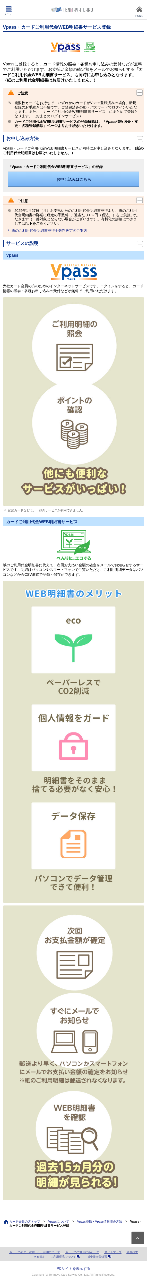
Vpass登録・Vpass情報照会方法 (99, 1221)
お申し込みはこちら (73, 179)
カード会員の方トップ (24, 1221)
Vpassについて (58, 1221)
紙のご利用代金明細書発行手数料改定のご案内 (49, 231)
